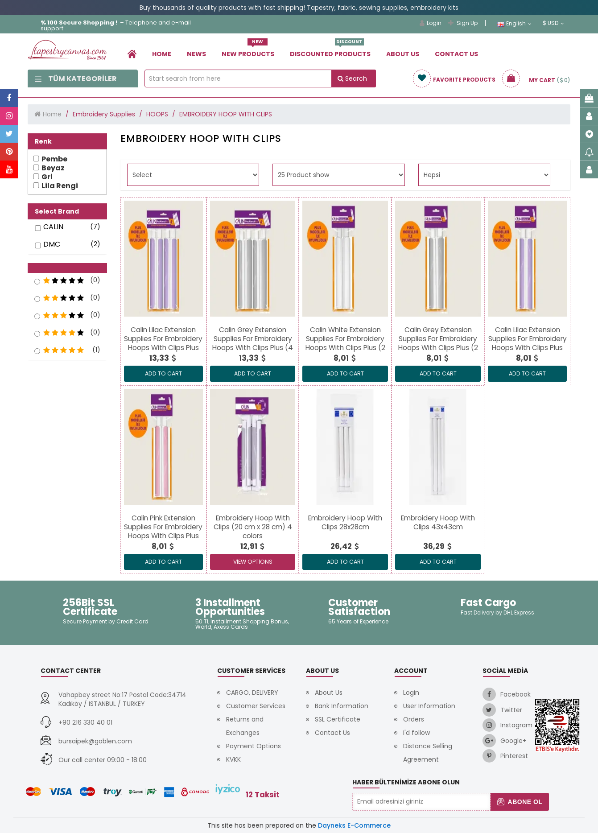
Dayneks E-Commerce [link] (354, 825)
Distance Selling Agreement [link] (427, 753)
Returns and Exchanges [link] (245, 726)
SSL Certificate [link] (337, 719)
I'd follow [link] (416, 732)
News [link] (196, 53)
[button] (67, 268)
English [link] (514, 24)
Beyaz (53, 168)
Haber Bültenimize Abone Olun (406, 782)
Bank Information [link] (341, 705)
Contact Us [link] (456, 53)
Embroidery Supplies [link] (104, 114)
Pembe (54, 159)
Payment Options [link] (253, 746)
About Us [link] (402, 53)
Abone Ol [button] (519, 801)
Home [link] (161, 53)
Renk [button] (43, 141)
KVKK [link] (233, 759)
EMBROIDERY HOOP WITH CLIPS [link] (225, 114)
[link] (132, 54)
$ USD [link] (553, 23)
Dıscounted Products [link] (330, 50)
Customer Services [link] (255, 705)
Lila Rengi (59, 186)
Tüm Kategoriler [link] (76, 79)
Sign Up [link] (463, 23)
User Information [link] (429, 705)
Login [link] (430, 23)
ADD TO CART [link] (163, 373)
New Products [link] (248, 50)
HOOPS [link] (157, 114)
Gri (47, 177)
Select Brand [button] (57, 211)
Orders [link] (413, 719)
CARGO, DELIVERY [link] (252, 692)
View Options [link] (252, 561)
